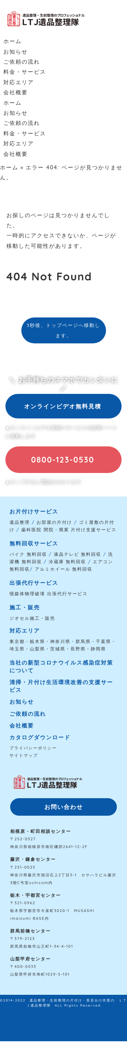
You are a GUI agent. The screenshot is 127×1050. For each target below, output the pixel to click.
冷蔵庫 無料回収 (67, 561)
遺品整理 (19, 522)
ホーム (12, 41)
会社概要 (15, 92)
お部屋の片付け (54, 522)
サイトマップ (23, 755)
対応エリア (18, 82)
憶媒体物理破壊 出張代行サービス (48, 593)
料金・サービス (24, 71)
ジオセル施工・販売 (32, 618)
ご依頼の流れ (21, 61)
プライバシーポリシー (33, 747)
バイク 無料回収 (28, 554)
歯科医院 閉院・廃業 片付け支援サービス (69, 529)
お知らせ (15, 51)
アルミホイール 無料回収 (64, 569)
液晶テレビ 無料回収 (78, 554)
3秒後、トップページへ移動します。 (63, 330)
